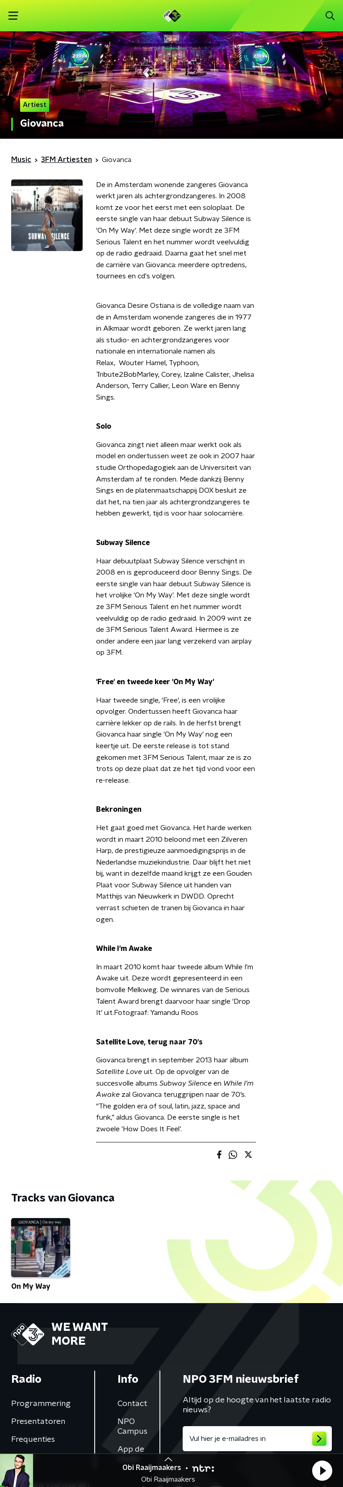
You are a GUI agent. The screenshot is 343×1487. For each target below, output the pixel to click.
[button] (322, 1470)
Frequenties (33, 1440)
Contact (132, 1404)
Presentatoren (38, 1422)
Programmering (41, 1404)
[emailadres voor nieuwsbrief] (257, 1438)
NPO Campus (132, 1427)
